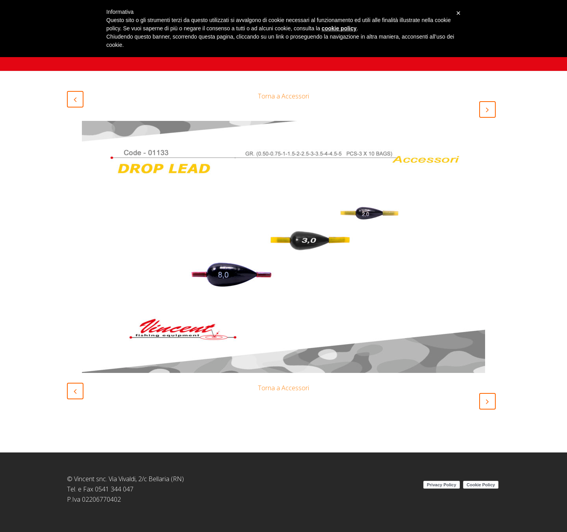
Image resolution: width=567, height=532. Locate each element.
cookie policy (339, 28)
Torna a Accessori (283, 96)
